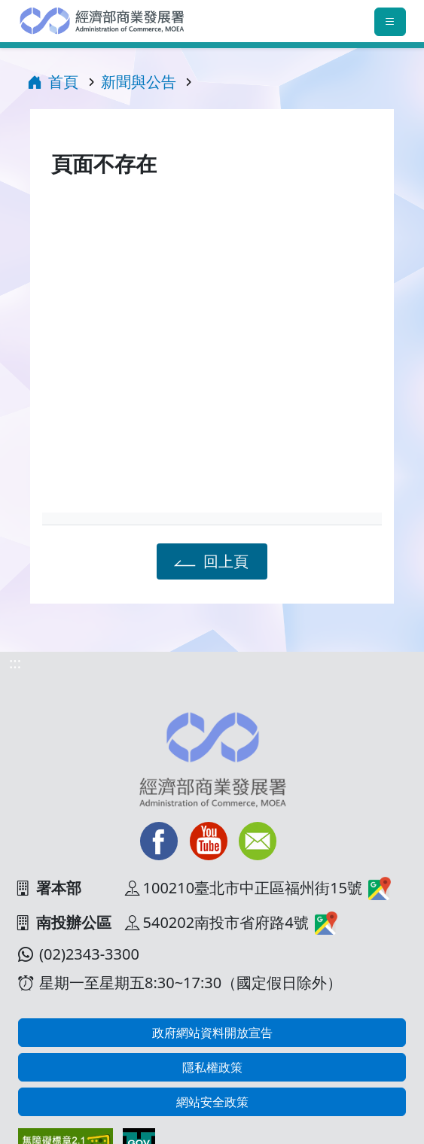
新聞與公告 (138, 82)
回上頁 (209, 560)
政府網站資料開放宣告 (212, 1032)
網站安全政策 (212, 1102)
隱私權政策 (212, 1067)
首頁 (52, 82)
